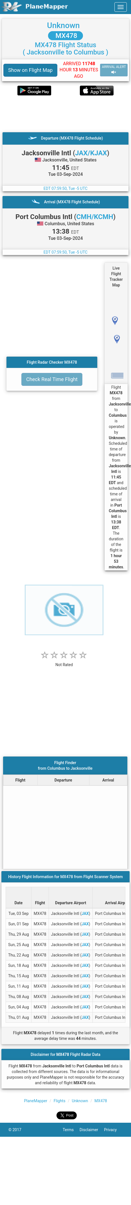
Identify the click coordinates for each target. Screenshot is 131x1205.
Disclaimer (92, 1129)
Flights (60, 1101)
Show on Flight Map (30, 70)
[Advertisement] (60, 113)
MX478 (65, 36)
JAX (85, 913)
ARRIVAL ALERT (114, 70)
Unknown (63, 25)
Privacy (113, 1129)
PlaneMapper (35, 1101)
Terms (71, 1129)
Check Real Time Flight (52, 379)
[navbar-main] (120, 7)
